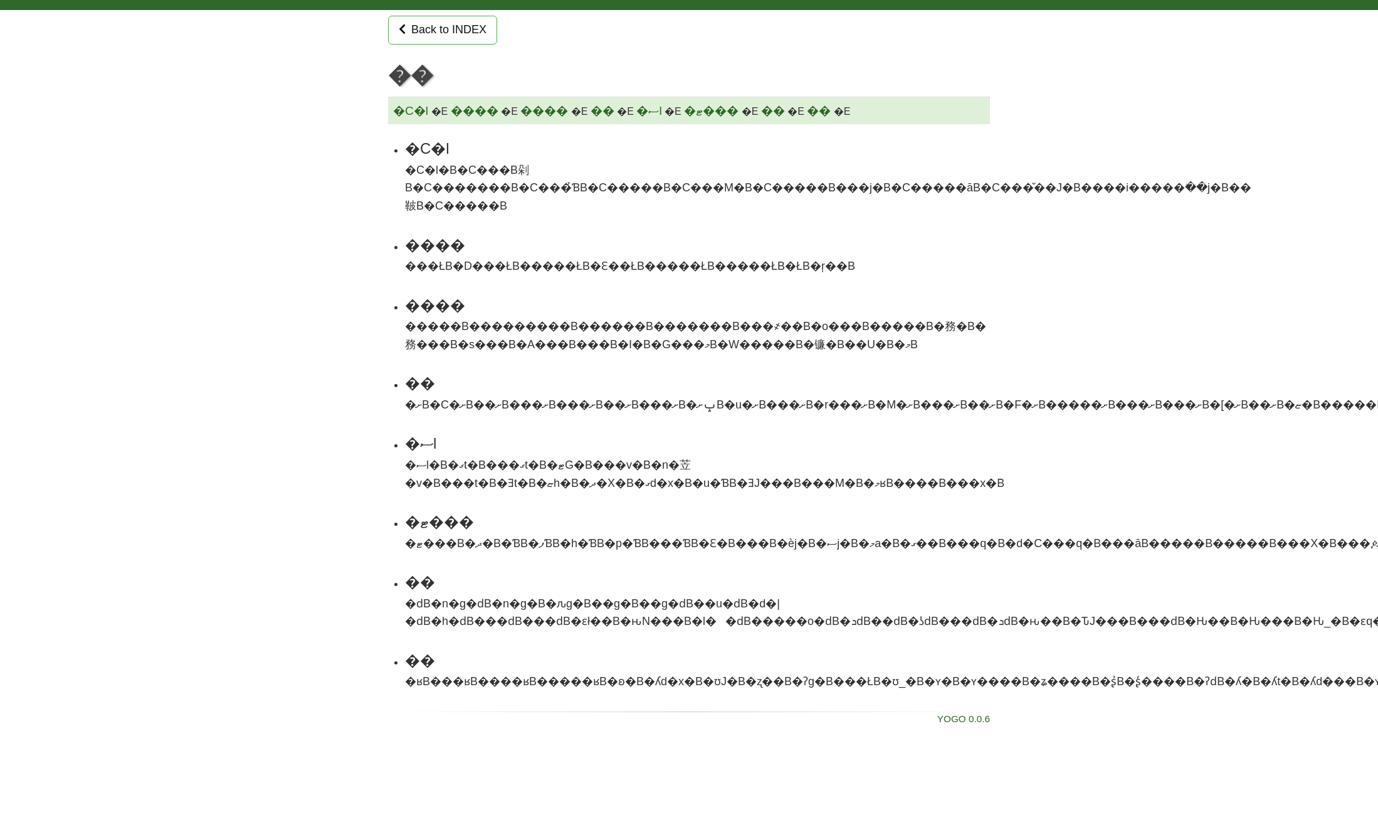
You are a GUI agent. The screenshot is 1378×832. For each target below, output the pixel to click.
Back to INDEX (443, 29)
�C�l (410, 110)
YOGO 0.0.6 (963, 718)
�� (602, 110)
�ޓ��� (711, 110)
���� (474, 110)
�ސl (648, 110)
